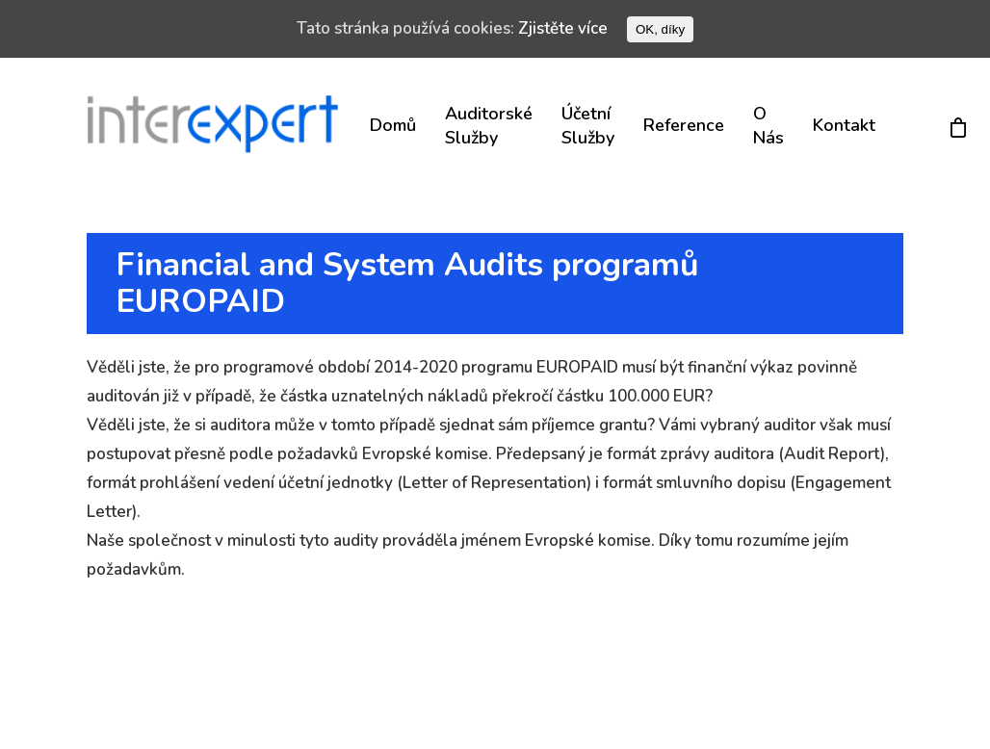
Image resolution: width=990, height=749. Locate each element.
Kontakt (844, 125)
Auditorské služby (489, 125)
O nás (768, 125)
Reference (683, 125)
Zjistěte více (563, 28)
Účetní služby (587, 125)
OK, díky (660, 29)
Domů (393, 125)
